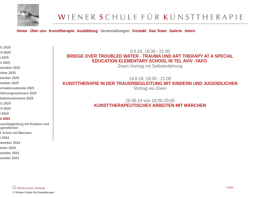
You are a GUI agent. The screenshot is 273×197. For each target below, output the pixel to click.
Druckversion (22, 187)
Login (229, 187)
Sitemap (40, 187)
